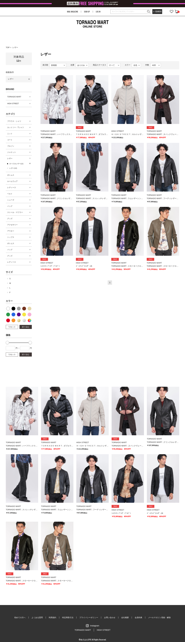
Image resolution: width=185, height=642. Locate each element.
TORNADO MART (14, 97)
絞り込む (25, 327)
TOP (8, 47)
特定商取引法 (67, 617)
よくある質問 (37, 617)
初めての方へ (20, 617)
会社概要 (125, 617)
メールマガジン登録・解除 (159, 617)
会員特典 (138, 617)
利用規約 (52, 617)
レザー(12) (13, 168)
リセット (12, 327)
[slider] (7, 342)
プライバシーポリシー (88, 617)
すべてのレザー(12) (16, 164)
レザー (15, 47)
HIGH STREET (13, 104)
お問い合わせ (109, 617)
